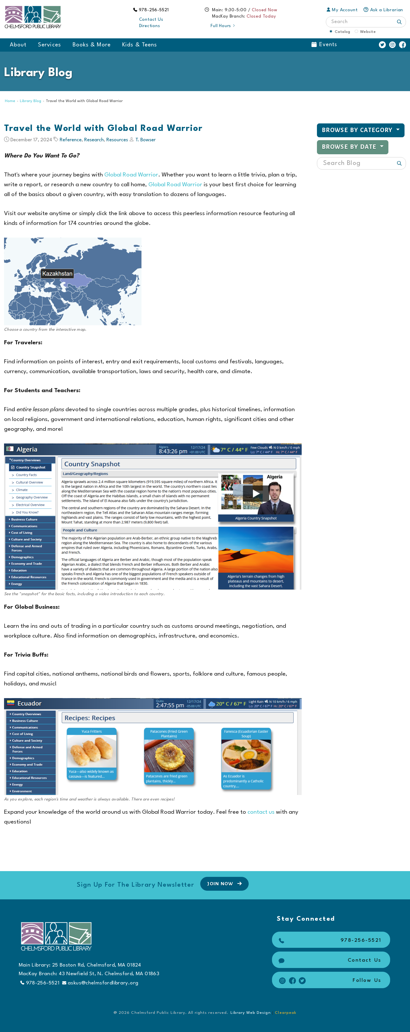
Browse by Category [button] (358, 130)
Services (49, 45)
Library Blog (30, 101)
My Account (342, 10)
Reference (71, 140)
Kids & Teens (139, 45)
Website (368, 32)
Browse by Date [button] (350, 147)
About (18, 45)
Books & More (92, 45)
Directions (149, 26)
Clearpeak (285, 1013)
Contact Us (151, 20)
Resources (117, 140)
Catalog (342, 32)
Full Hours (223, 26)
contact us (261, 812)
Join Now (225, 883)
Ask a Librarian (383, 10)
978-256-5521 (154, 10)
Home (10, 101)
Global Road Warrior (131, 175)
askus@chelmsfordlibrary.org (100, 983)
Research (94, 140)
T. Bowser (145, 140)
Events (324, 45)
